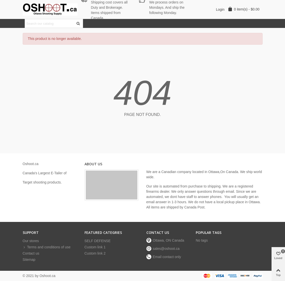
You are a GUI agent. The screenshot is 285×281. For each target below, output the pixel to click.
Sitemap (29, 260)
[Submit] (78, 23)
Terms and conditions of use (47, 247)
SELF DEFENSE (98, 241)
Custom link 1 (95, 247)
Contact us (31, 253)
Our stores (31, 241)
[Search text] (50, 23)
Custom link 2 (95, 253)
